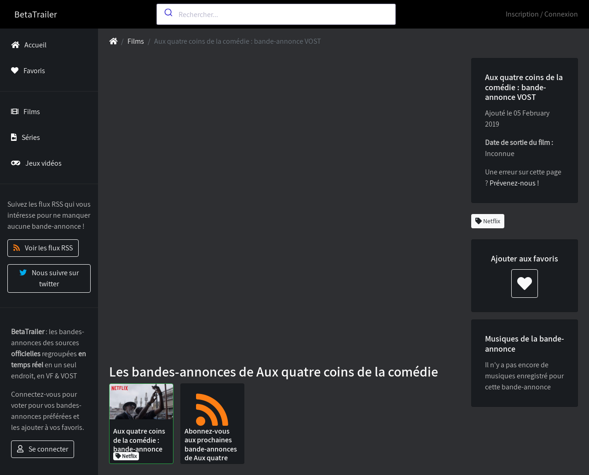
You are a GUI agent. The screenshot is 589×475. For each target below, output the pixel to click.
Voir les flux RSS (43, 248)
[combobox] (276, 14)
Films (23, 111)
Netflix (487, 221)
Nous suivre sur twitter (49, 278)
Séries (23, 137)
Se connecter (42, 449)
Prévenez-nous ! (514, 183)
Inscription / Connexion (542, 14)
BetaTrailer (35, 14)
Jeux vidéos (34, 163)
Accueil (26, 45)
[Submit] (168, 12)
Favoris (26, 70)
